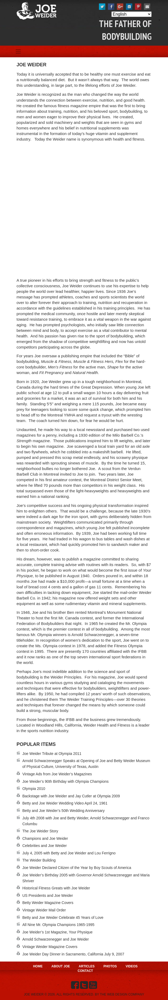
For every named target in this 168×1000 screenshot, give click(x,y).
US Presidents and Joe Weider (47, 895)
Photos (110, 966)
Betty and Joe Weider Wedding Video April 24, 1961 (64, 803)
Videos (132, 966)
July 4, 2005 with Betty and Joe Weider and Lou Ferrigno (69, 853)
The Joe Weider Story (40, 831)
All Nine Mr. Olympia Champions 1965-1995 (58, 925)
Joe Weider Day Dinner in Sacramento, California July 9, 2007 (73, 954)
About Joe (60, 966)
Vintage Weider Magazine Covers (50, 947)
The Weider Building (39, 860)
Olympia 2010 (33, 788)
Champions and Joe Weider (45, 838)
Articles (87, 966)
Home (38, 966)
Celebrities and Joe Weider (44, 846)
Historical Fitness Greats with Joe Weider (56, 888)
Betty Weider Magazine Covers (48, 903)
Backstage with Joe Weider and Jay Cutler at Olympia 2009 (71, 796)
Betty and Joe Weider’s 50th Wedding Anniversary (63, 810)
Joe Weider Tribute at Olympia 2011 (51, 753)
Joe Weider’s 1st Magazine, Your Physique (57, 932)
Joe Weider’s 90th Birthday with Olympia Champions (65, 781)
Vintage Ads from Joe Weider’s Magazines (57, 774)
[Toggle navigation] (18, 51)
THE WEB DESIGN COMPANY (122, 994)
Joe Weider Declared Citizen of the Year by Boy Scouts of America (76, 868)
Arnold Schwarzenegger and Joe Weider (55, 939)
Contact (85, 971)
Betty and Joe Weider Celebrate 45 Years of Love (62, 917)
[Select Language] (131, 14)
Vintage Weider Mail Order (44, 910)
